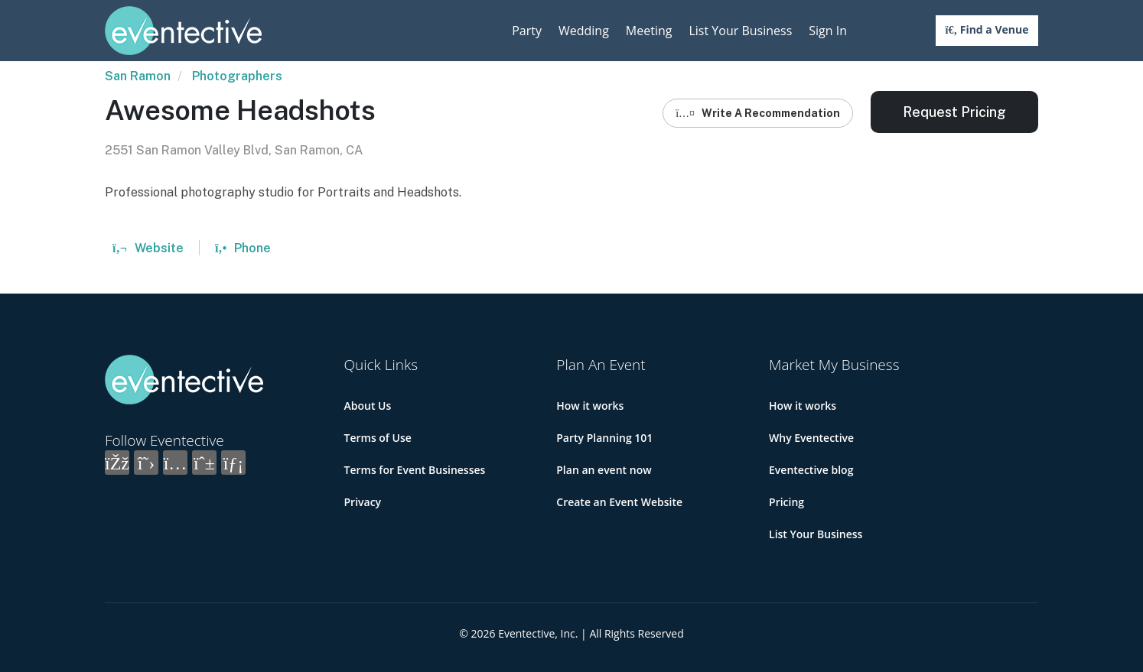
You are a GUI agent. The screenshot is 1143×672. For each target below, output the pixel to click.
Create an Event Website (619, 502)
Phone (243, 248)
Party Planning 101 (604, 437)
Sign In (828, 30)
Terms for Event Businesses (415, 470)
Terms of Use (378, 437)
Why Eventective (811, 437)
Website (148, 248)
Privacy (363, 502)
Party (527, 30)
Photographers (237, 76)
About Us (368, 405)
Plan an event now (603, 470)
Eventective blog (811, 470)
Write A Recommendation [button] (758, 113)
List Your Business (740, 30)
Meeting (649, 30)
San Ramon (138, 76)
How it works (590, 405)
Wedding (583, 30)
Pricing (786, 502)
